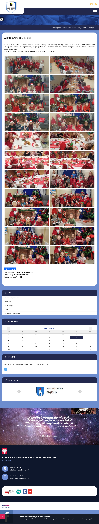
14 (76, 341)
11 (35, 341)
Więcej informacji (5, 369)
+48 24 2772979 (96, 4)
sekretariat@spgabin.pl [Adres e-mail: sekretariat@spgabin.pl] (19, 478)
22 (90, 343)
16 (8, 343)
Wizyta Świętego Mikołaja (17, 38)
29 (90, 346)
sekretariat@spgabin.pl (91, 4)
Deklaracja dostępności (13, 313)
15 (90, 341)
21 (76, 343)
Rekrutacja (9, 306)
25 (36, 346)
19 (49, 343)
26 (49, 346)
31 (22, 349)
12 (49, 341)
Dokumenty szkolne (12, 298)
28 (76, 346)
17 (22, 343)
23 (8, 346)
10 (22, 341)
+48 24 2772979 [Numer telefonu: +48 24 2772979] (16, 476)
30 (9, 349)
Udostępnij (10, 269)
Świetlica (8, 302)
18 (36, 343)
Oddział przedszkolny (57, 28)
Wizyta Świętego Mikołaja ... (85, 28)
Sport (6, 310)
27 (63, 346)
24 (22, 346)
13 (63, 341)
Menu (10, 293)
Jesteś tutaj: (41, 27)
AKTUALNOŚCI (70, 28)
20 (63, 343)
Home (48, 27)
